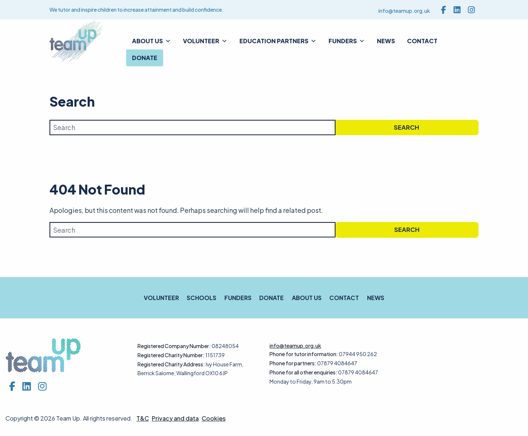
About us (151, 41)
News (386, 41)
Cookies (213, 418)
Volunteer (205, 41)
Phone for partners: (293, 363)
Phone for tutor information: (304, 354)
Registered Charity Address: (171, 364)
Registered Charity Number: (171, 355)
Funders (347, 41)
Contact (422, 41)
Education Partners (277, 41)
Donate (144, 58)
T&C (142, 418)
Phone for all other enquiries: (303, 372)
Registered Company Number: (174, 346)
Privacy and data (175, 418)
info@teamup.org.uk (404, 10)
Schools (201, 298)
